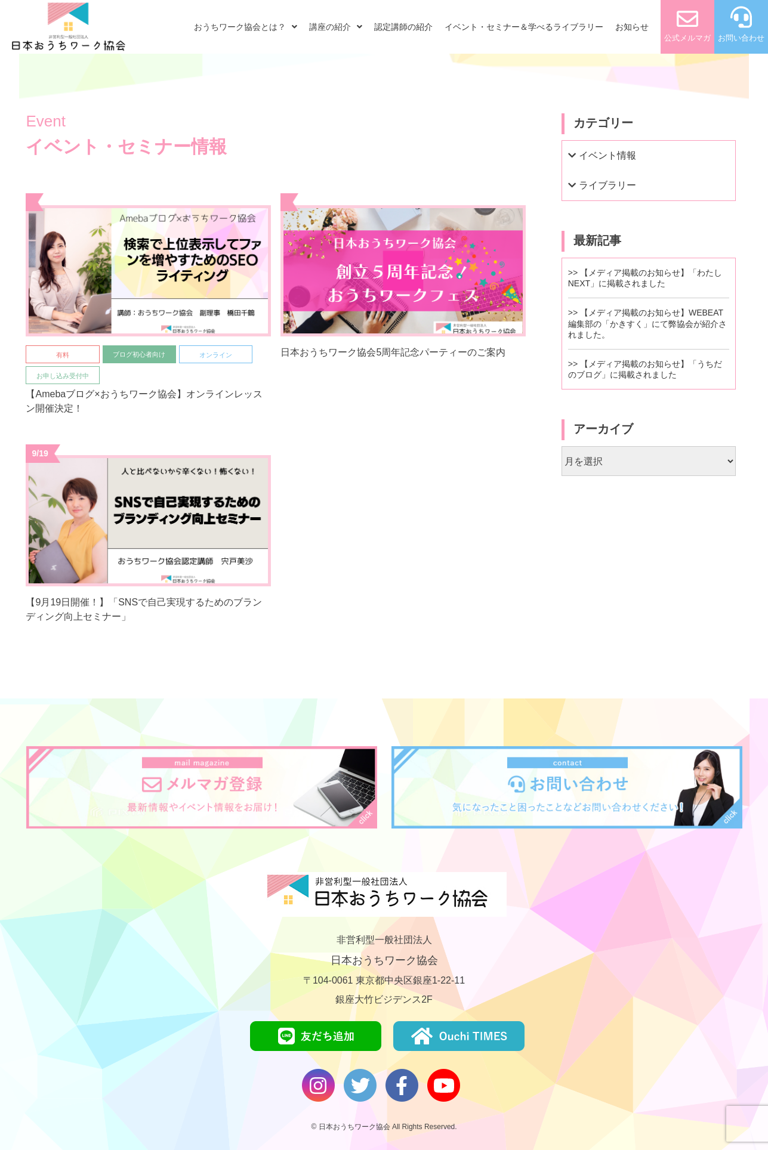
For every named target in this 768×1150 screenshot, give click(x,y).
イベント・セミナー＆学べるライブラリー (524, 27)
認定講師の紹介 (403, 27)
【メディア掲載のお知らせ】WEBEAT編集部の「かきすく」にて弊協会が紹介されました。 (647, 323)
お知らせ (632, 27)
